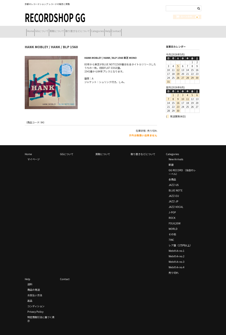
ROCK (172, 213)
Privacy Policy (35, 307)
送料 (29, 280)
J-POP (172, 208)
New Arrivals (176, 155)
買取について (71, 29)
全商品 (172, 175)
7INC (171, 235)
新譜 (171, 160)
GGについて (49, 29)
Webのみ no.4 (176, 263)
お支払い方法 (34, 291)
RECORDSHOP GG (55, 17)
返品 (29, 296)
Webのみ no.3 (176, 257)
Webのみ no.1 (176, 246)
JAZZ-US (174, 180)
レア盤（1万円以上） (180, 241)
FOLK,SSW (174, 219)
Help (140, 29)
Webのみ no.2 (176, 252)
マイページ (33, 155)
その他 (172, 230)
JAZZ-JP (173, 197)
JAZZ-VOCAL (176, 202)
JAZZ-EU (174, 191)
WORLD (173, 224)
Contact (155, 29)
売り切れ (174, 268)
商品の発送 (33, 285)
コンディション (35, 301)
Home (32, 29)
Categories (124, 29)
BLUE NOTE (176, 186)
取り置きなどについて (98, 29)
